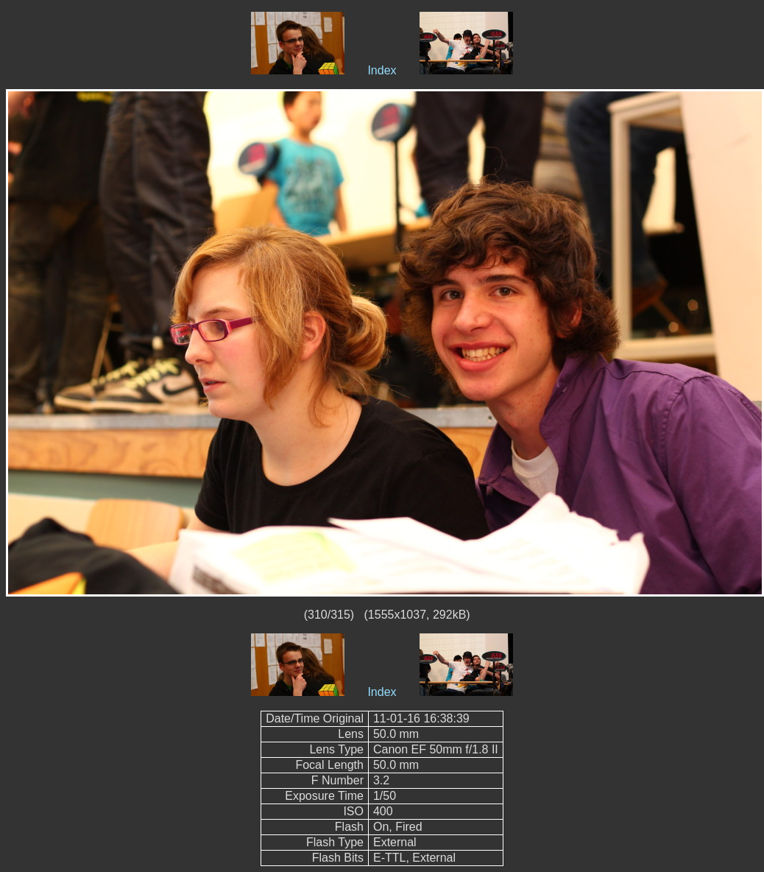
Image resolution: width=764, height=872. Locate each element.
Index (381, 70)
